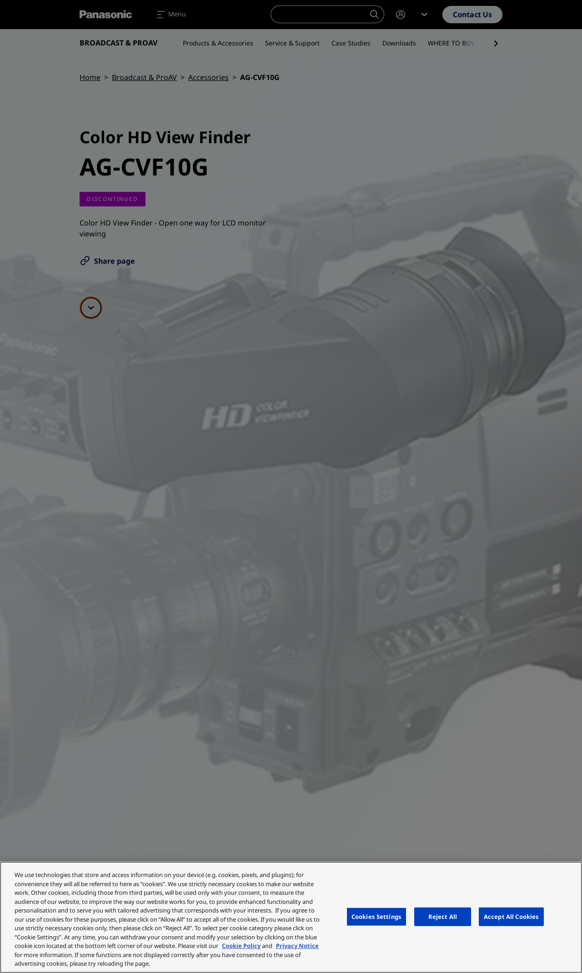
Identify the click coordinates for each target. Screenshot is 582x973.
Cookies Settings (376, 916)
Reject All (442, 916)
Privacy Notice (297, 946)
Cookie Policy (241, 946)
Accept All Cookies (511, 916)
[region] (291, 917)
